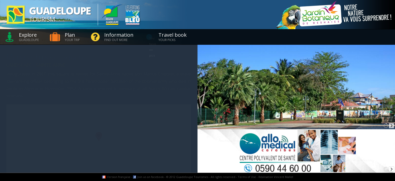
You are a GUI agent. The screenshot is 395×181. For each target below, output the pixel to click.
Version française (118, 177)
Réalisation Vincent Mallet (275, 177)
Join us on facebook (150, 177)
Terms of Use (247, 177)
